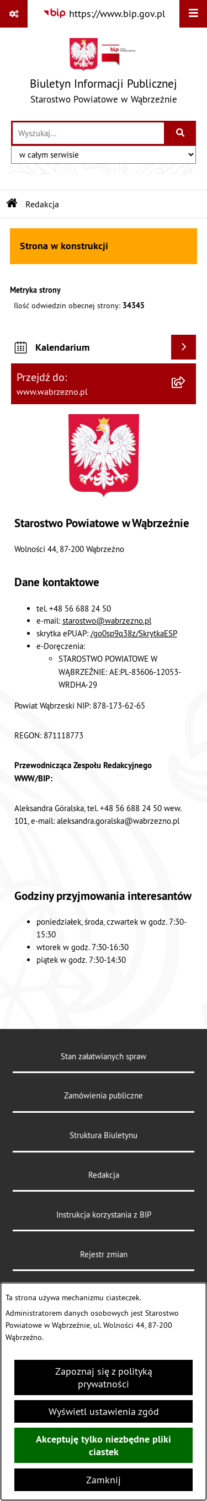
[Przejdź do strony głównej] (103, 73)
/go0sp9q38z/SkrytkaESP (134, 633)
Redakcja (103, 1175)
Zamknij (103, 1479)
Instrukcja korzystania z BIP (103, 1214)
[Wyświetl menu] (193, 14)
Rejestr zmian (104, 1254)
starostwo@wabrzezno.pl (106, 620)
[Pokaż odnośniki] (14, 14)
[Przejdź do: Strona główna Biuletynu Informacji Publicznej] (12, 204)
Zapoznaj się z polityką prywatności (103, 1377)
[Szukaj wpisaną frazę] (181, 133)
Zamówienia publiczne (103, 1095)
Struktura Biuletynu (103, 1135)
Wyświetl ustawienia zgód (104, 1411)
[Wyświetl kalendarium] (183, 347)
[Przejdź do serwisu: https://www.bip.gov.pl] (104, 13)
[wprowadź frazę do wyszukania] (88, 133)
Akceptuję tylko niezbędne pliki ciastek (103, 1445)
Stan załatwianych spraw (103, 1056)
